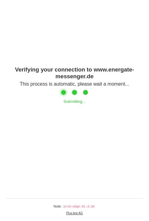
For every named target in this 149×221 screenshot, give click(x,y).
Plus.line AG (74, 213)
